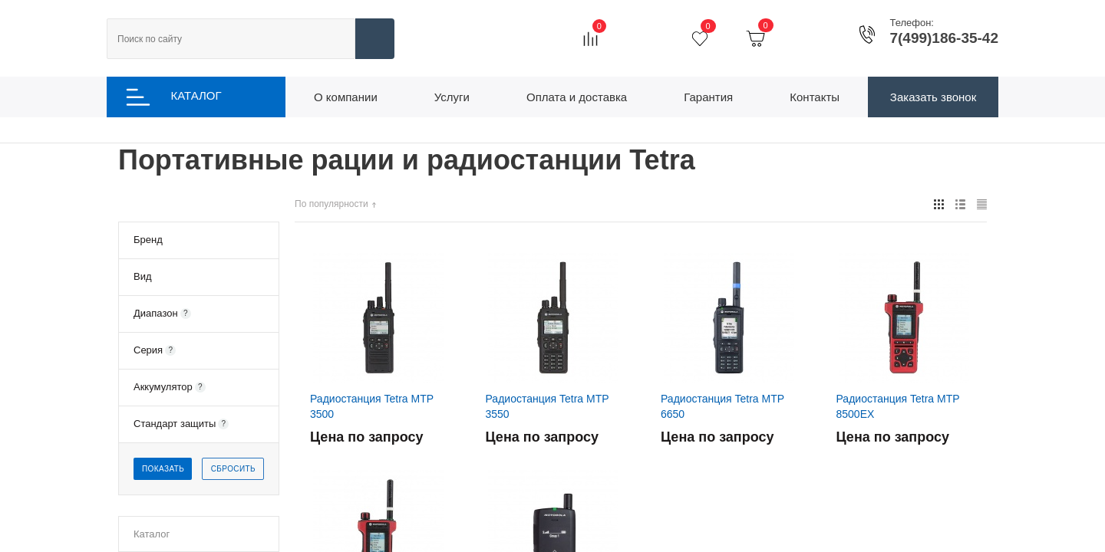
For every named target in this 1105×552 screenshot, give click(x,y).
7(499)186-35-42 (943, 38)
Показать (163, 471)
